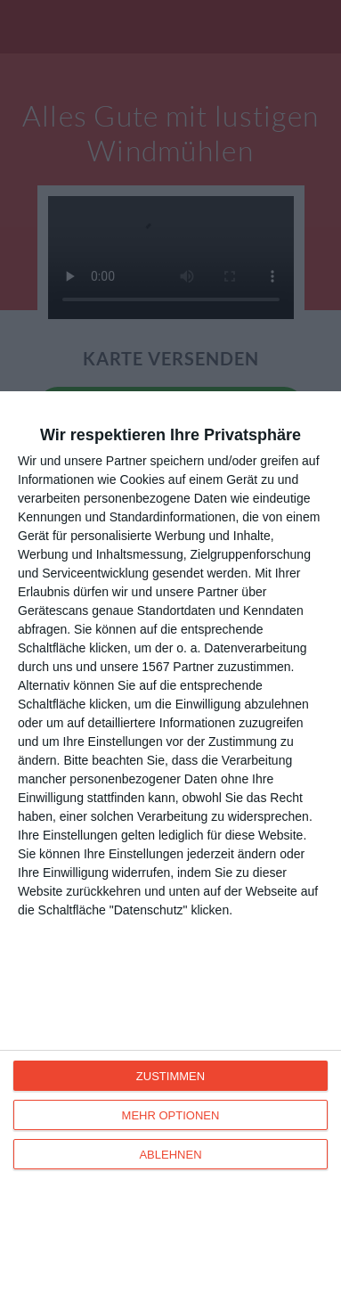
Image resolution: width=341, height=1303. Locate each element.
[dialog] (170, 847)
